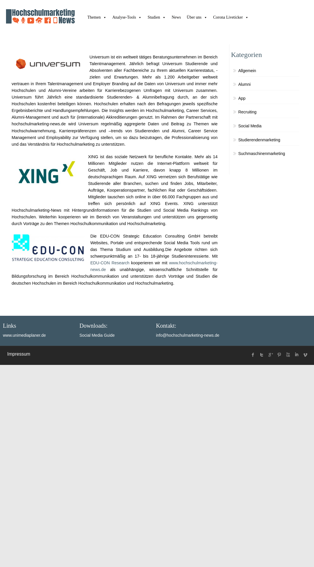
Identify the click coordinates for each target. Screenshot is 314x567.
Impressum (18, 354)
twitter (261, 354)
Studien (157, 17)
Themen (97, 17)
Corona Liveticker (231, 17)
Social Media (249, 126)
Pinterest (279, 354)
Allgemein (247, 70)
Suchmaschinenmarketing (261, 153)
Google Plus (270, 354)
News (176, 17)
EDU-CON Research (109, 263)
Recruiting (247, 112)
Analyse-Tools (127, 17)
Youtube (288, 354)
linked (296, 354)
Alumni (244, 84)
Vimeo (305, 354)
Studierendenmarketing (259, 140)
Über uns (197, 17)
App (241, 98)
